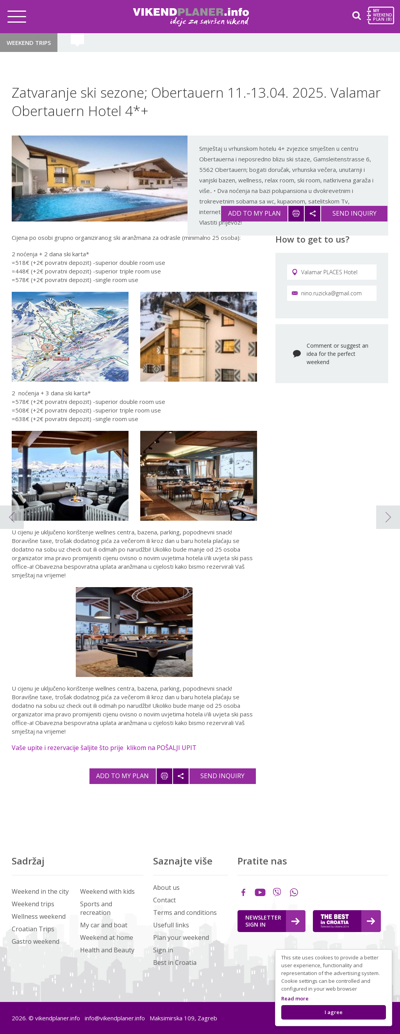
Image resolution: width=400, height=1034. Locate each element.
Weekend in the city (40, 891)
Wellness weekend (39, 916)
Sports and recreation (96, 908)
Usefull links (171, 925)
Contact (164, 900)
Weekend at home (106, 937)
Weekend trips (29, 42)
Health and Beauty (107, 950)
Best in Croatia (174, 962)
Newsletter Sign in (272, 921)
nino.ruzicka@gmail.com (327, 293)
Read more (295, 998)
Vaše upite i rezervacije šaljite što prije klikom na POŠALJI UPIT (104, 747)
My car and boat (103, 925)
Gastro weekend (35, 941)
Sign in (163, 950)
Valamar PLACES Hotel (324, 272)
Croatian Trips (33, 929)
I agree (334, 1012)
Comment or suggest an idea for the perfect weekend (337, 354)
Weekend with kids (107, 891)
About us (166, 887)
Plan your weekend (181, 937)
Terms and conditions (185, 912)
